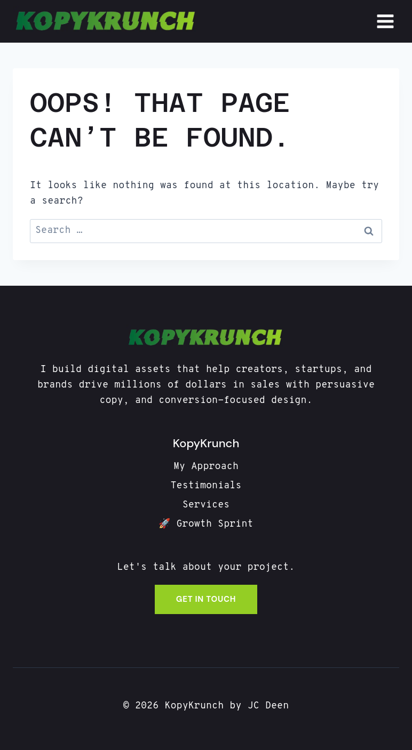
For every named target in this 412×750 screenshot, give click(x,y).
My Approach (206, 467)
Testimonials (205, 486)
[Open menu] (385, 21)
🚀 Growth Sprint (206, 524)
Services (206, 505)
